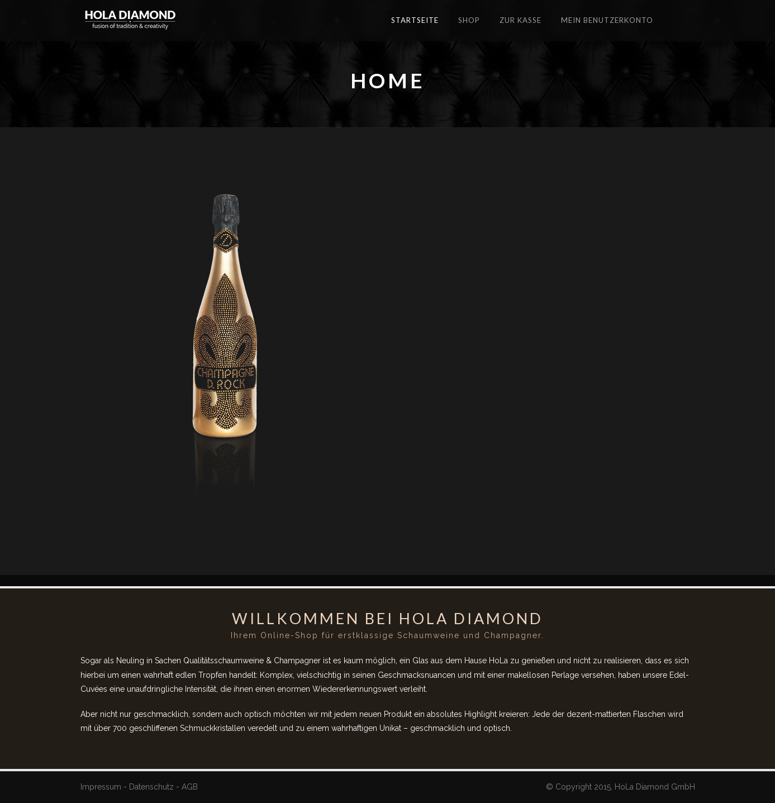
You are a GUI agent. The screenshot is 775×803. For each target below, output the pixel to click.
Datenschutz (151, 786)
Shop (469, 20)
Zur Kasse (520, 20)
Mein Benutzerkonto (607, 20)
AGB (190, 786)
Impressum (100, 786)
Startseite (415, 20)
